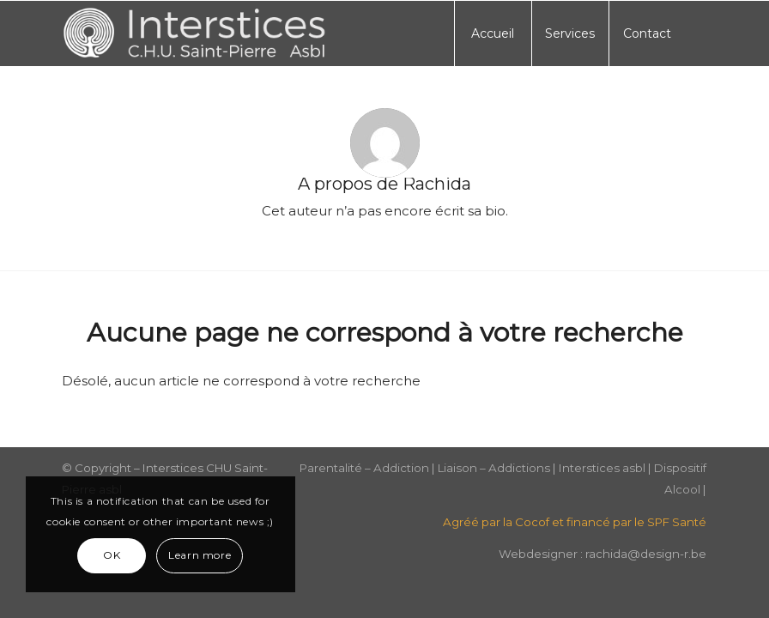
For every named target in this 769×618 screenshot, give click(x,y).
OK (111, 554)
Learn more (199, 554)
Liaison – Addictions (494, 468)
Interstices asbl (602, 468)
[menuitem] (492, 33)
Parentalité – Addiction (364, 468)
